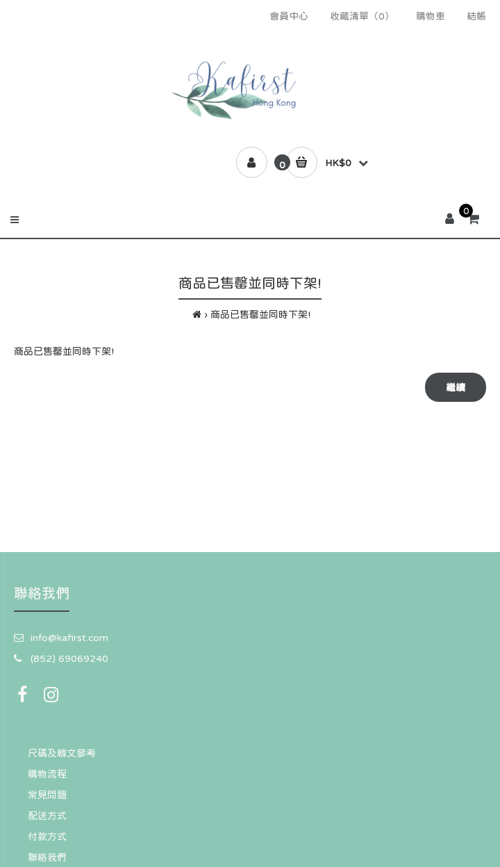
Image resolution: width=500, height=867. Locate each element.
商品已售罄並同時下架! (260, 314)
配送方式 (47, 815)
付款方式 (47, 836)
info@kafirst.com (69, 637)
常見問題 (47, 795)
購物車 (430, 16)
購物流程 (47, 774)
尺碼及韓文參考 (62, 753)
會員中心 (288, 16)
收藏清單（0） (362, 16)
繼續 (455, 387)
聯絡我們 (47, 857)
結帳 (476, 16)
